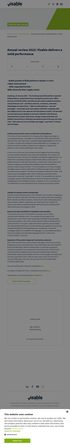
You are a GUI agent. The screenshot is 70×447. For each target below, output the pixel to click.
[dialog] (35, 428)
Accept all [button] (17, 441)
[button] (35, 431)
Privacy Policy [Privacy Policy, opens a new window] (17, 428)
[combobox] (67, 412)
